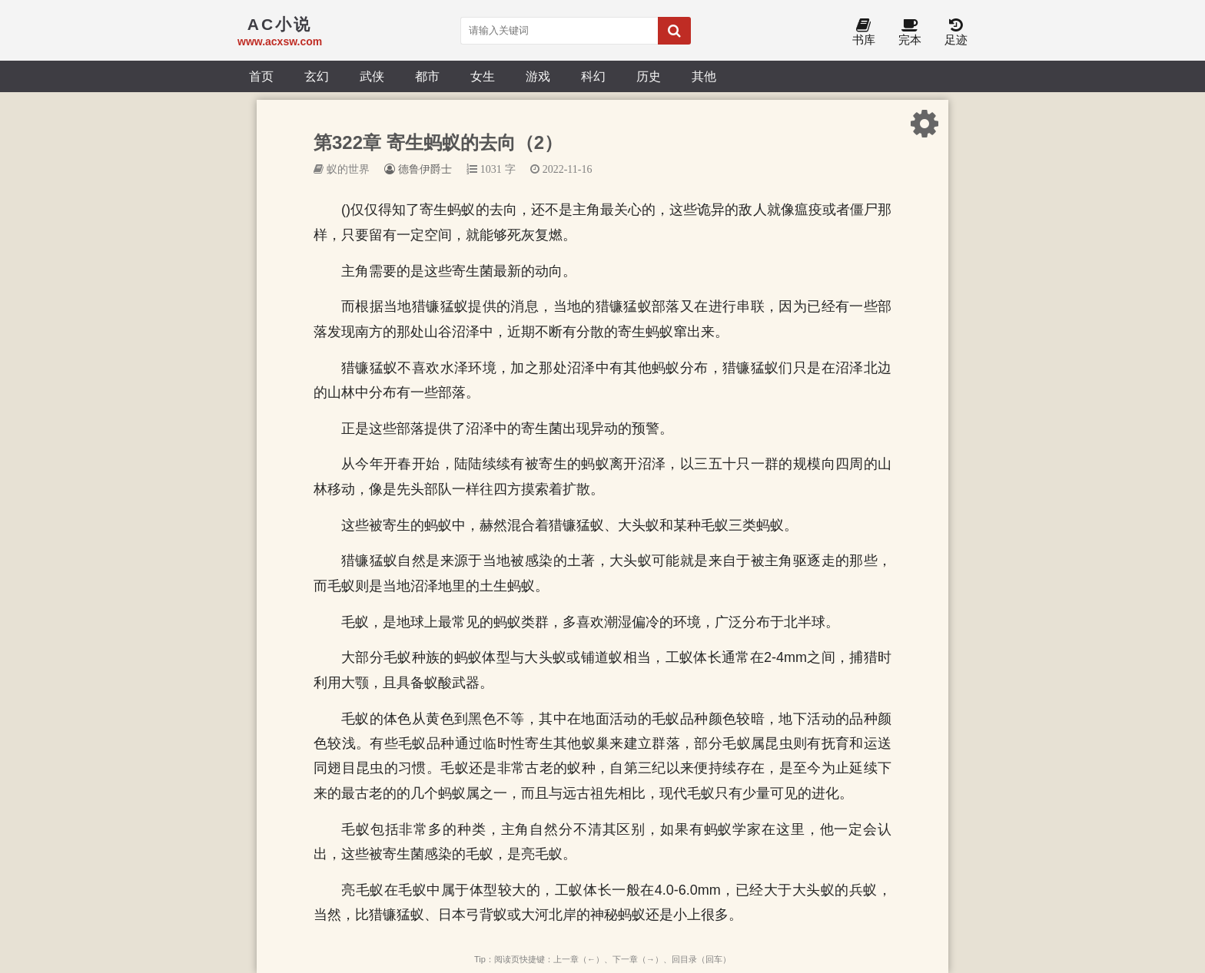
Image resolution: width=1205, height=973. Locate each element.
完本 (909, 32)
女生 (482, 76)
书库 (863, 32)
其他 (704, 76)
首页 (261, 76)
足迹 (956, 32)
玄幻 (316, 76)
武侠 (372, 76)
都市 (427, 76)
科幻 (593, 76)
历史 (648, 76)
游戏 (538, 76)
